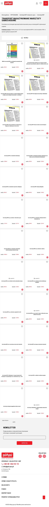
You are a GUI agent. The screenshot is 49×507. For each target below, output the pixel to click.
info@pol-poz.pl (8, 466)
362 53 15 (10, 464)
